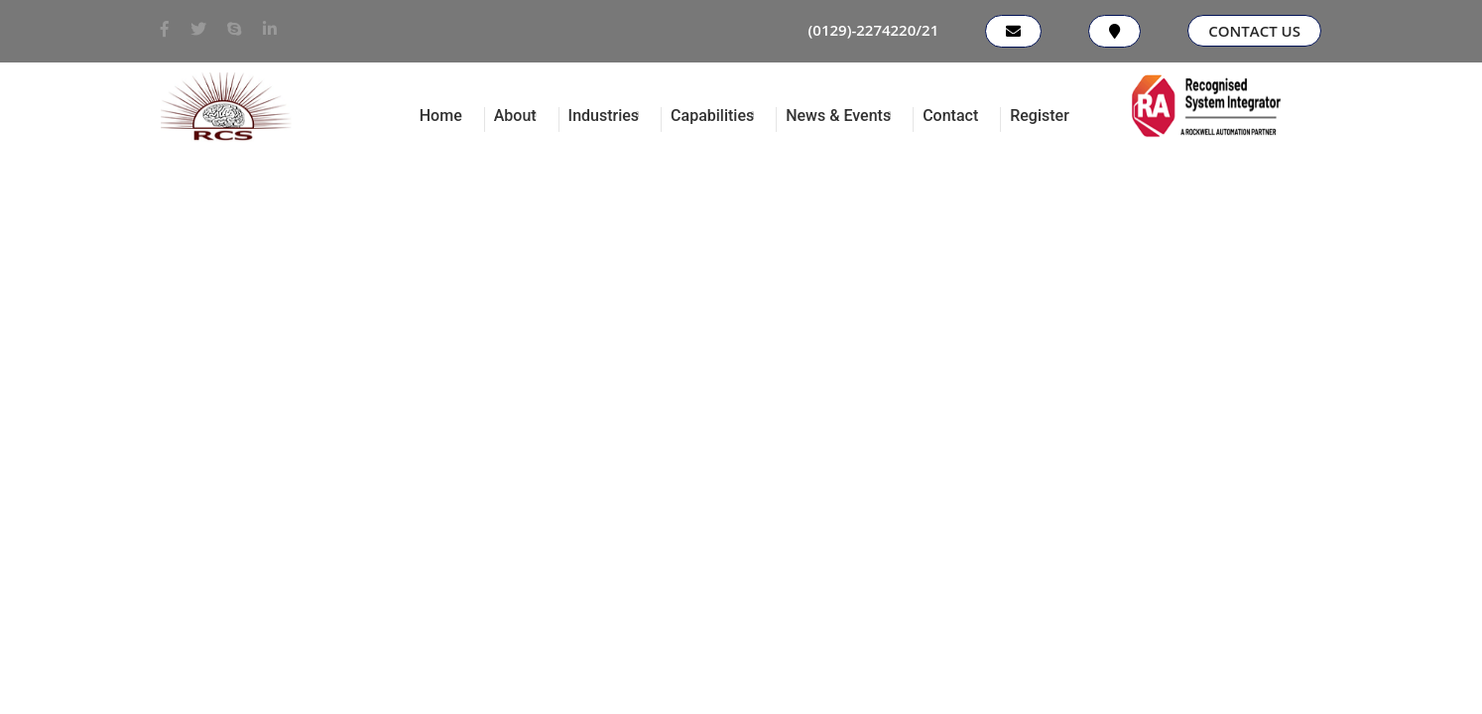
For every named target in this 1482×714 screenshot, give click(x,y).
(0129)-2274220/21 (873, 30)
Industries (603, 115)
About (515, 115)
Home (441, 115)
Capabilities (712, 115)
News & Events (838, 115)
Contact (950, 115)
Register (1039, 115)
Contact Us (1254, 31)
